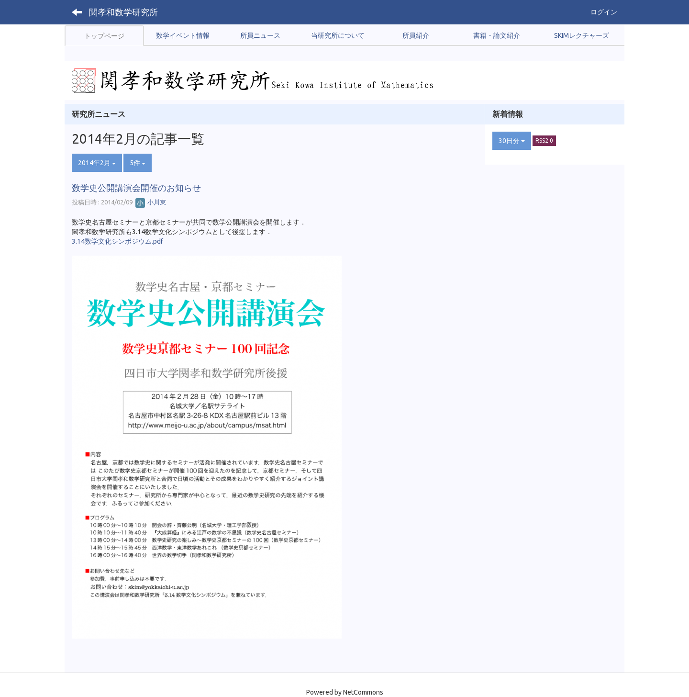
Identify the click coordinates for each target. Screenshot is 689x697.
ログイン (603, 12)
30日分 (512, 141)
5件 (137, 163)
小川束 (150, 202)
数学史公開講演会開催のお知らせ (136, 187)
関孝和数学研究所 (123, 12)
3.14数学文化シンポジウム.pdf (117, 241)
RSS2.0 (544, 140)
